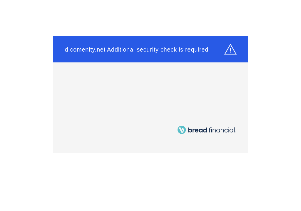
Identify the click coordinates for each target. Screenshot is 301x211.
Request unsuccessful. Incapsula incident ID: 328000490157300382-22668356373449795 (150, 105)
